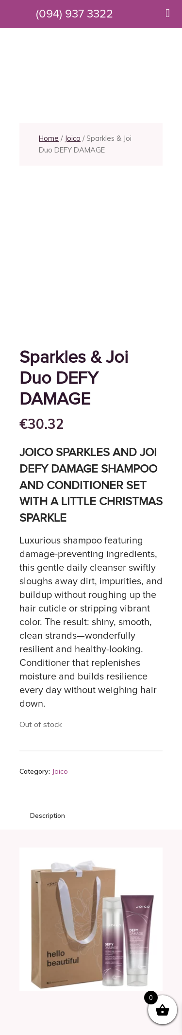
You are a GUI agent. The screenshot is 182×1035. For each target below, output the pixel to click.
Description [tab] (47, 815)
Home (49, 138)
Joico (73, 138)
